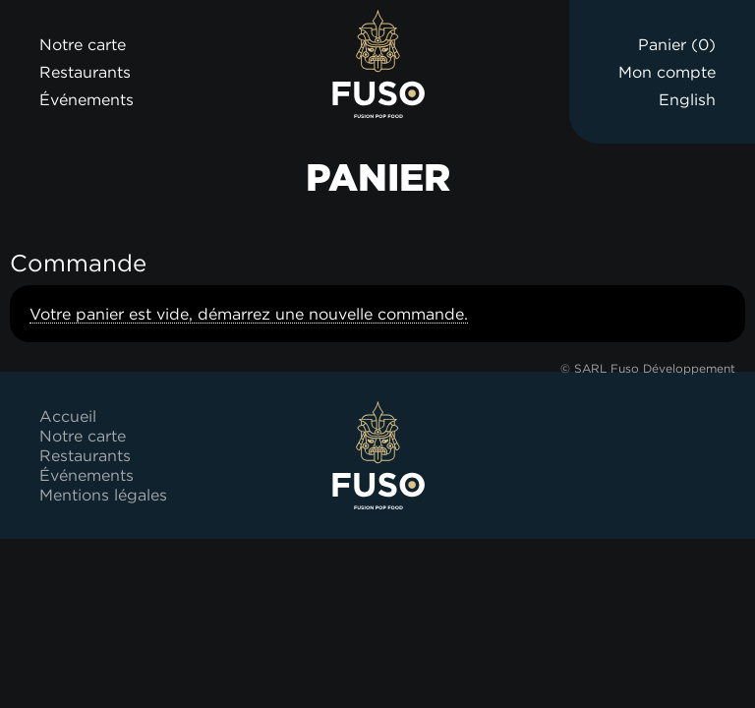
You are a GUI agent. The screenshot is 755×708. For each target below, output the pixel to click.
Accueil (67, 416)
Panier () (677, 44)
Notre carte (82, 44)
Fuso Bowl (378, 64)
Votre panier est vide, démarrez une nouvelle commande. (248, 314)
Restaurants (85, 72)
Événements (86, 99)
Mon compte (667, 72)
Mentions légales (103, 494)
